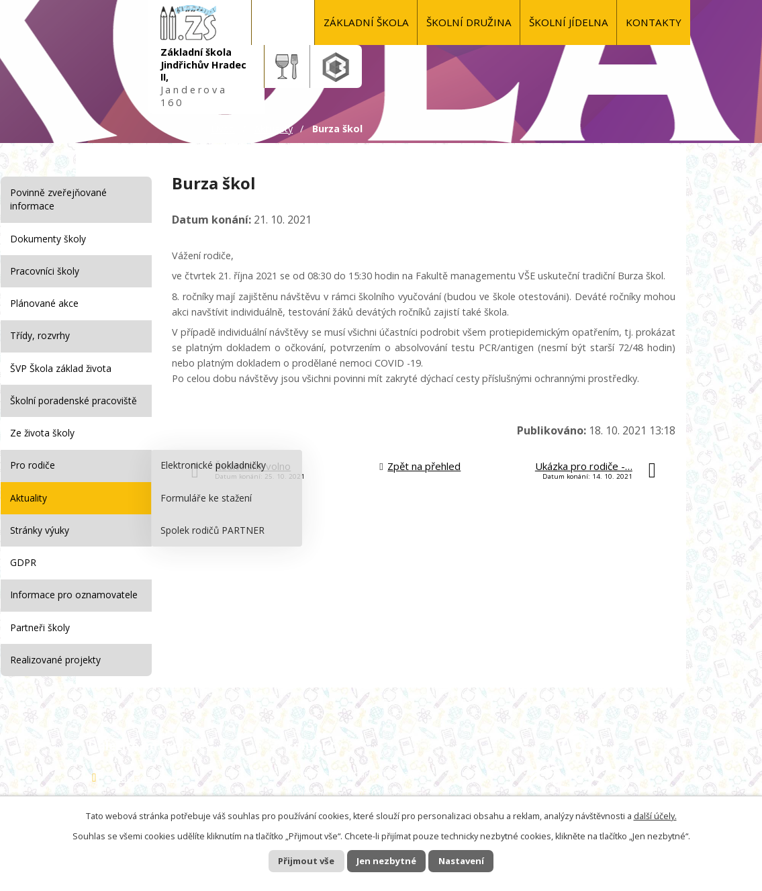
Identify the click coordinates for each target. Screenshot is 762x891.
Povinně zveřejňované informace (58, 199)
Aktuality (273, 128)
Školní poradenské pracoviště (73, 400)
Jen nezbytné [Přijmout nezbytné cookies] (386, 860)
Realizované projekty (55, 659)
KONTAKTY (653, 22)
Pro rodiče (32, 465)
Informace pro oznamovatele (74, 594)
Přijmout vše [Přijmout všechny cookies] (293, 860)
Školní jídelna (568, 22)
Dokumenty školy (48, 238)
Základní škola (366, 22)
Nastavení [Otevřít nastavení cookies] (474, 860)
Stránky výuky (39, 530)
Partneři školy (40, 627)
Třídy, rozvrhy (40, 335)
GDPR (23, 562)
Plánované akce (44, 303)
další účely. (655, 814)
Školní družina (469, 22)
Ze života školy (42, 432)
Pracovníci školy (44, 271)
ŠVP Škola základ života (60, 368)
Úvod (283, 22)
